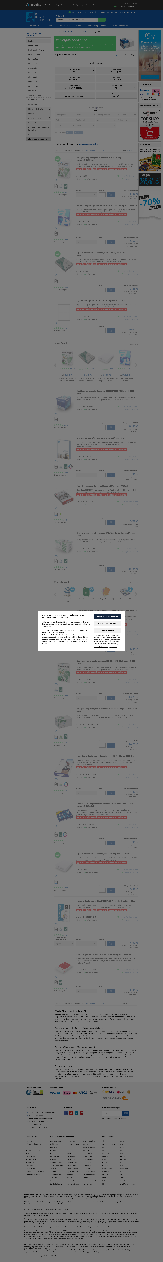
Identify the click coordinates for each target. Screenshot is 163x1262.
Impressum (113, 647)
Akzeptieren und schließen (107, 616)
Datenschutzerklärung (101, 647)
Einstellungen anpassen (107, 623)
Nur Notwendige (107, 630)
